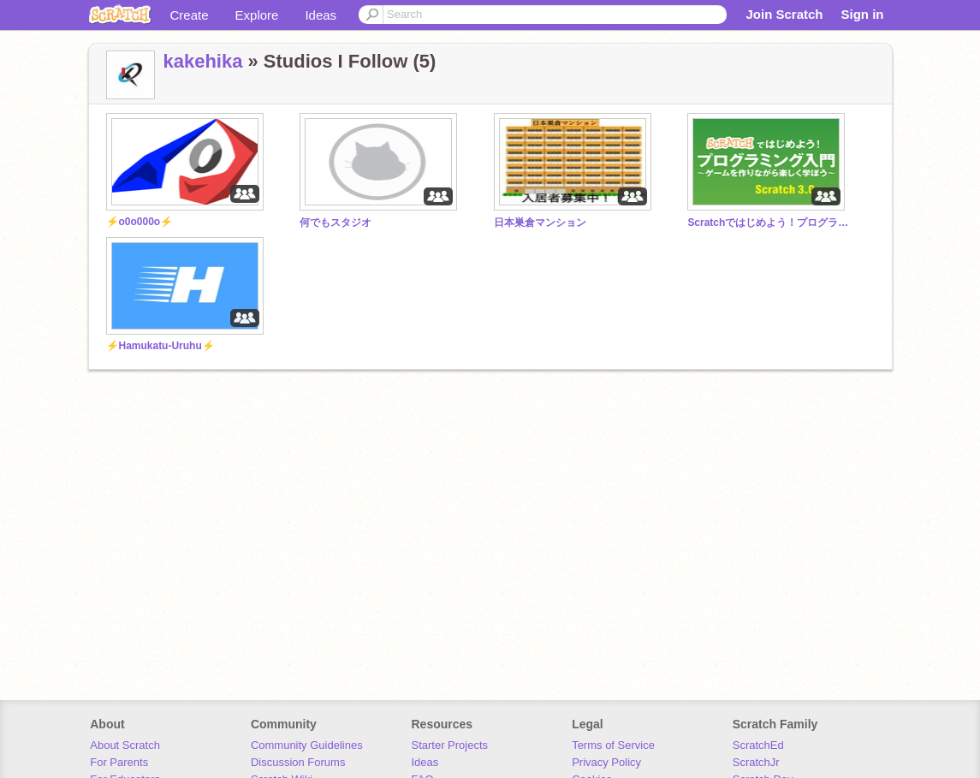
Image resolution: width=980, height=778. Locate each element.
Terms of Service (613, 745)
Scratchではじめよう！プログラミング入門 (768, 223)
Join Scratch (784, 14)
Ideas (320, 15)
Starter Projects (450, 745)
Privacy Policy (606, 762)
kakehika (203, 61)
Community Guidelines (307, 745)
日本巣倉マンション (540, 223)
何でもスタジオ (335, 223)
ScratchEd (758, 745)
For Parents (119, 762)
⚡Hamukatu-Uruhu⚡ (160, 346)
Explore (257, 15)
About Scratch (125, 745)
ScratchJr (756, 762)
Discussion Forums (298, 762)
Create (189, 15)
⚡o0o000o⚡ (140, 222)
